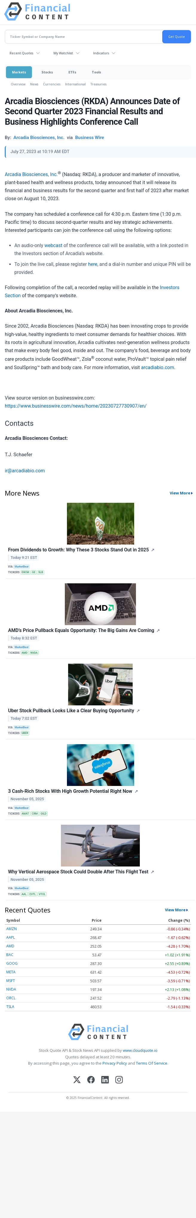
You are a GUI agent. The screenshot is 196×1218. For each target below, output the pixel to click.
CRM (35, 813)
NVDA (34, 652)
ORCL (11, 997)
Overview (18, 84)
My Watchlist (63, 53)
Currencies (51, 84)
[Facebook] (91, 1080)
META (11, 972)
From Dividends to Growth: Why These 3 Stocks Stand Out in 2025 (78, 550)
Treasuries (98, 84)
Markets (19, 72)
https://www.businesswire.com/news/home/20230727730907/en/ (76, 406)
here (92, 264)
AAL (24, 894)
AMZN (11, 928)
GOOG (12, 963)
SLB (40, 572)
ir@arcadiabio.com (25, 471)
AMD (24, 652)
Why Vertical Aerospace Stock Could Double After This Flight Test (78, 872)
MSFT (10, 980)
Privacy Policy (114, 1063)
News (34, 84)
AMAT (25, 813)
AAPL (10, 937)
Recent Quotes (21, 53)
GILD (43, 813)
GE (33, 572)
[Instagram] (119, 1080)
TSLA (10, 1006)
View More (180, 493)
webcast (54, 245)
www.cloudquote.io (140, 1050)
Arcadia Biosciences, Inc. (31, 174)
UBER (25, 733)
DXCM (25, 572)
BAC (9, 954)
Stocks (47, 72)
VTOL (42, 894)
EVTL (33, 894)
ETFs (72, 72)
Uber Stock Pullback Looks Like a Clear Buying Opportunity (71, 710)
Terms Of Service (151, 1063)
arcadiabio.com (157, 367)
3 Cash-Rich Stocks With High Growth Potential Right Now (70, 791)
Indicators (101, 53)
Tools (96, 72)
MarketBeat (21, 566)
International (75, 84)
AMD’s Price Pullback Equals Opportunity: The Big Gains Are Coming (81, 630)
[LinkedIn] (105, 1080)
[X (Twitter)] (77, 1080)
